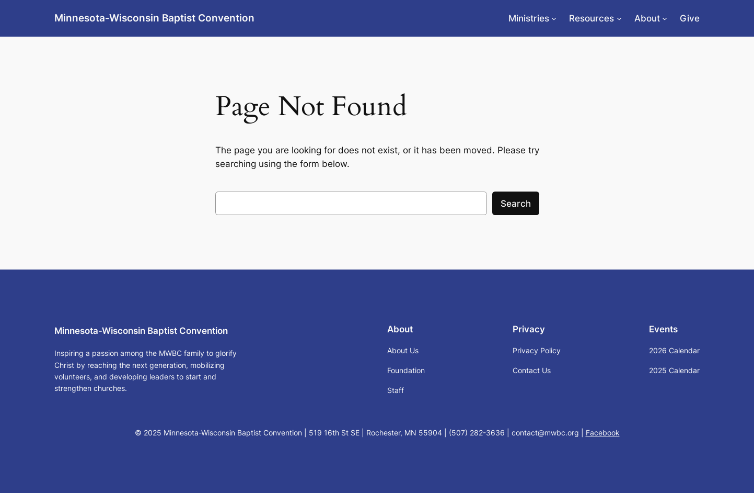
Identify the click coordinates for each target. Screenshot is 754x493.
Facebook (603, 432)
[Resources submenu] (619, 18)
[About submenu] (664, 18)
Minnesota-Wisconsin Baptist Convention (154, 18)
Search (516, 203)
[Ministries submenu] (553, 18)
